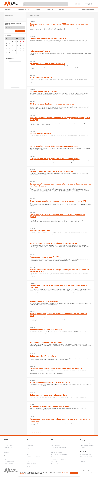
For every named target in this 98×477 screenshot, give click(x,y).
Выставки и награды (9, 461)
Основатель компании (9, 443)
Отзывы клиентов (8, 463)
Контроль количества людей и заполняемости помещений (56, 369)
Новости (32, 15)
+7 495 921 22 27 (89, 3)
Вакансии (6, 452)
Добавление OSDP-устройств (43, 356)
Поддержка (49, 9)
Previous (15, 61)
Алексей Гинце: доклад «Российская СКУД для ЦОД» (53, 243)
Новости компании (10, 15)
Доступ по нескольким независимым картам (50, 382)
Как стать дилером (9, 450)
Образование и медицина (33, 456)
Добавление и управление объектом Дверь (49, 395)
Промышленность (31, 452)
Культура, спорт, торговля (33, 466)
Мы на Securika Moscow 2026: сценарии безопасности (54, 146)
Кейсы (38, 9)
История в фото (8, 445)
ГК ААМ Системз (9, 440)
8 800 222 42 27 (90, 4)
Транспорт (29, 461)
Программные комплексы (57, 443)
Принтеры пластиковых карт (58, 459)
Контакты (62, 9)
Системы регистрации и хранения (60, 450)
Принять (74, 473)
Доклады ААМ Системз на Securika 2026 (47, 64)
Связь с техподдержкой (86, 456)
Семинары (82, 447)
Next (15, 87)
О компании (7, 9)
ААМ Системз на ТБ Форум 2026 (44, 301)
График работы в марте (40, 134)
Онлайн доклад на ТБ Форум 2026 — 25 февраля (51, 171)
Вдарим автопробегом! (40, 231)
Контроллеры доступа (56, 445)
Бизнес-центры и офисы (33, 459)
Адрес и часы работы (85, 454)
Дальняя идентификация (57, 456)
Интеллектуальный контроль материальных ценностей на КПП (58, 201)
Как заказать (83, 461)
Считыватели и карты (56, 452)
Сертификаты (7, 459)
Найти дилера (83, 459)
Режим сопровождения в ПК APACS (46, 257)
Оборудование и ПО (23, 9)
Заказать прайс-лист (88, 9)
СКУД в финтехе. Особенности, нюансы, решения (52, 104)
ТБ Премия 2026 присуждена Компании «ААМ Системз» (54, 159)
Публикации (8, 19)
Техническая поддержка (86, 443)
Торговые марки (8, 447)
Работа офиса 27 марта (40, 51)
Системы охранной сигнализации (59, 447)
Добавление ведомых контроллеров (46, 342)
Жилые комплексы (31, 463)
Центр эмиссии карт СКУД (41, 78)
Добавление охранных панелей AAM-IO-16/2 (49, 406)
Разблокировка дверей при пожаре (46, 330)
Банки (28, 454)
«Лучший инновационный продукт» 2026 (48, 38)
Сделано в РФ (54, 463)
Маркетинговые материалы (87, 445)
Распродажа (54, 461)
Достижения (8, 456)
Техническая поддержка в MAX (43, 91)
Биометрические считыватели (59, 454)
